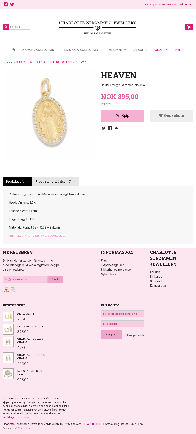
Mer (177, 50)
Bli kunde (156, 276)
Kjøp (122, 115)
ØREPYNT (115, 50)
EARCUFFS (140, 50)
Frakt (104, 260)
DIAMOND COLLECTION (38, 50)
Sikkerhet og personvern (117, 269)
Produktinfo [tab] (15, 181)
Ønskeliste (171, 115)
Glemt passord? (134, 335)
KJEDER (158, 50)
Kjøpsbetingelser (112, 265)
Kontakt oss (158, 286)
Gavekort (156, 281)
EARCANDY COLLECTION (81, 50)
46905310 (94, 424)
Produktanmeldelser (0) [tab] (53, 181)
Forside (9, 62)
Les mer (44, 413)
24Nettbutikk (23, 428)
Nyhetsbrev (108, 274)
